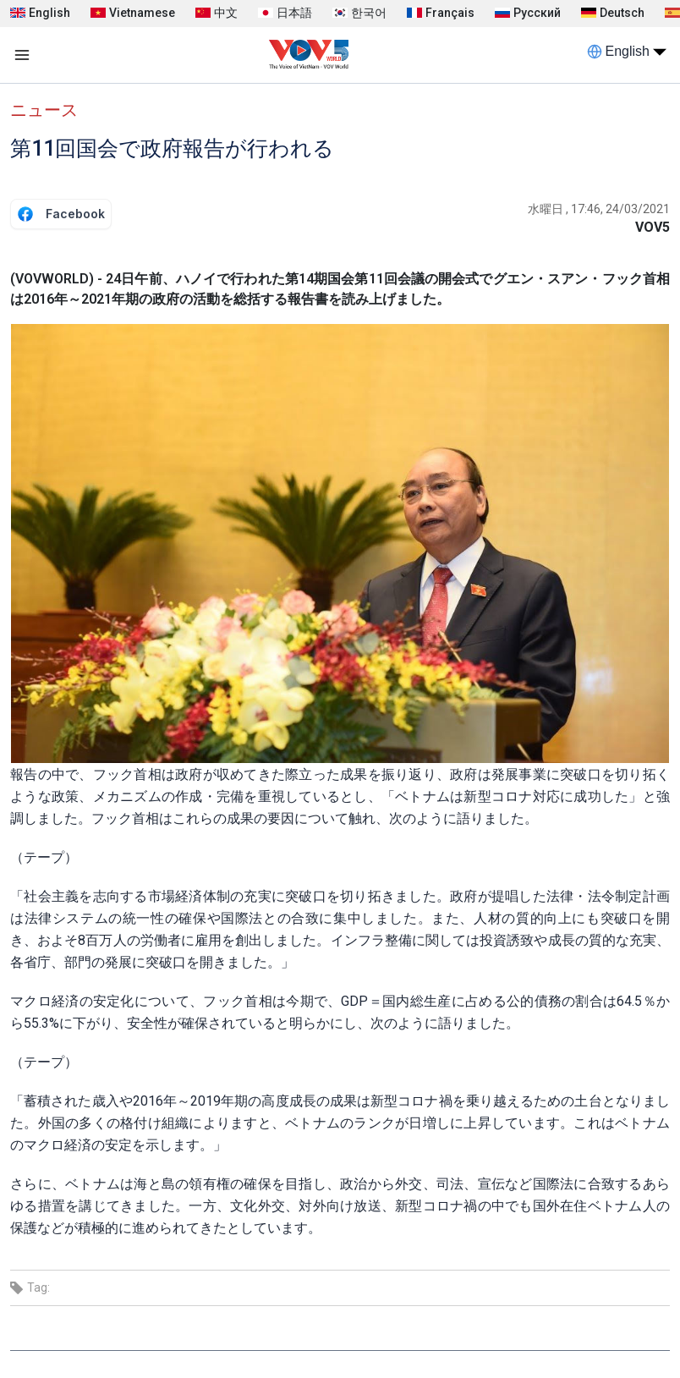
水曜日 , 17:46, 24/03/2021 (599, 209)
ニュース (44, 110)
